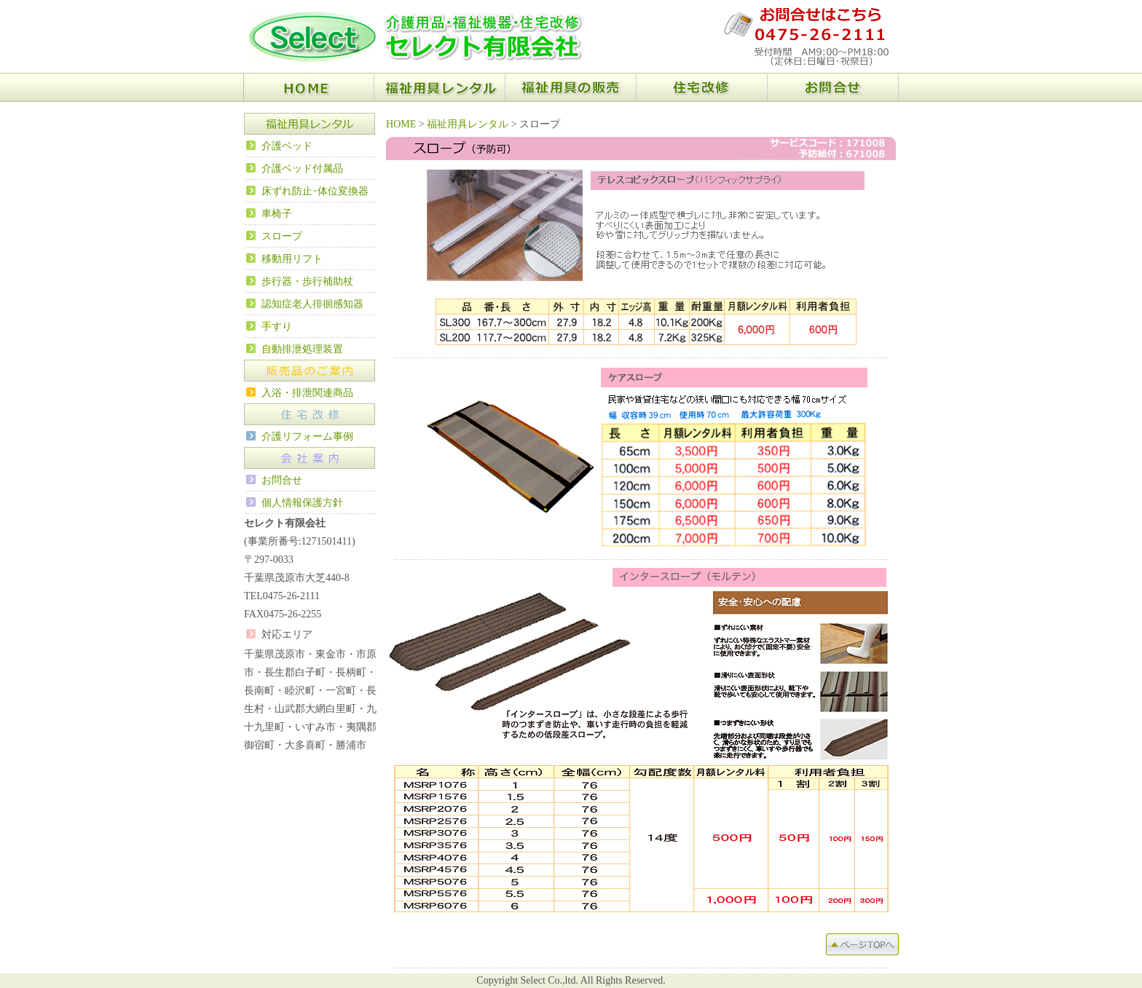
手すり (276, 326)
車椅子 (276, 213)
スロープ (281, 236)
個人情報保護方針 (302, 502)
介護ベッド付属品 (302, 168)
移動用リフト (292, 258)
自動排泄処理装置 (302, 349)
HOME (401, 124)
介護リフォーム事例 (307, 436)
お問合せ (281, 480)
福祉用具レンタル (467, 124)
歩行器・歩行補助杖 (307, 281)
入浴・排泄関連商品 (307, 392)
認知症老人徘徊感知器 (312, 304)
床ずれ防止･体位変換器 (315, 191)
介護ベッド (286, 146)
